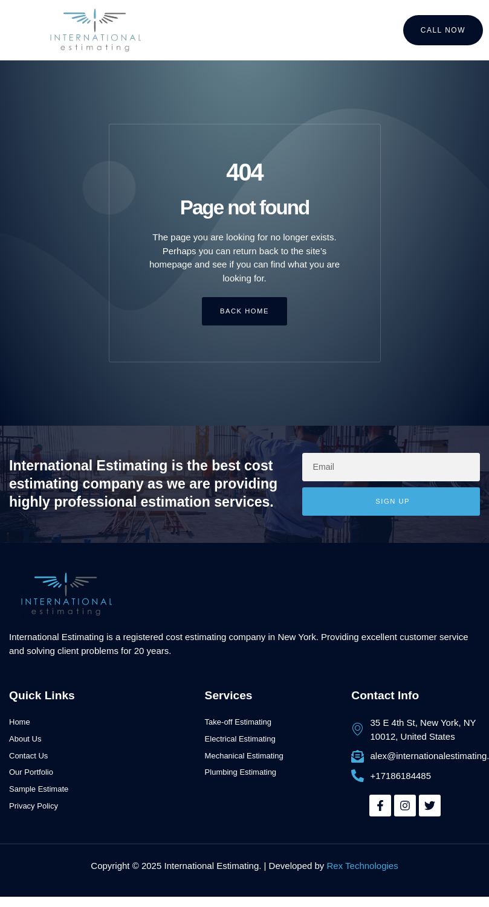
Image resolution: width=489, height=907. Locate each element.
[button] (25, 30)
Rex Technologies (362, 867)
